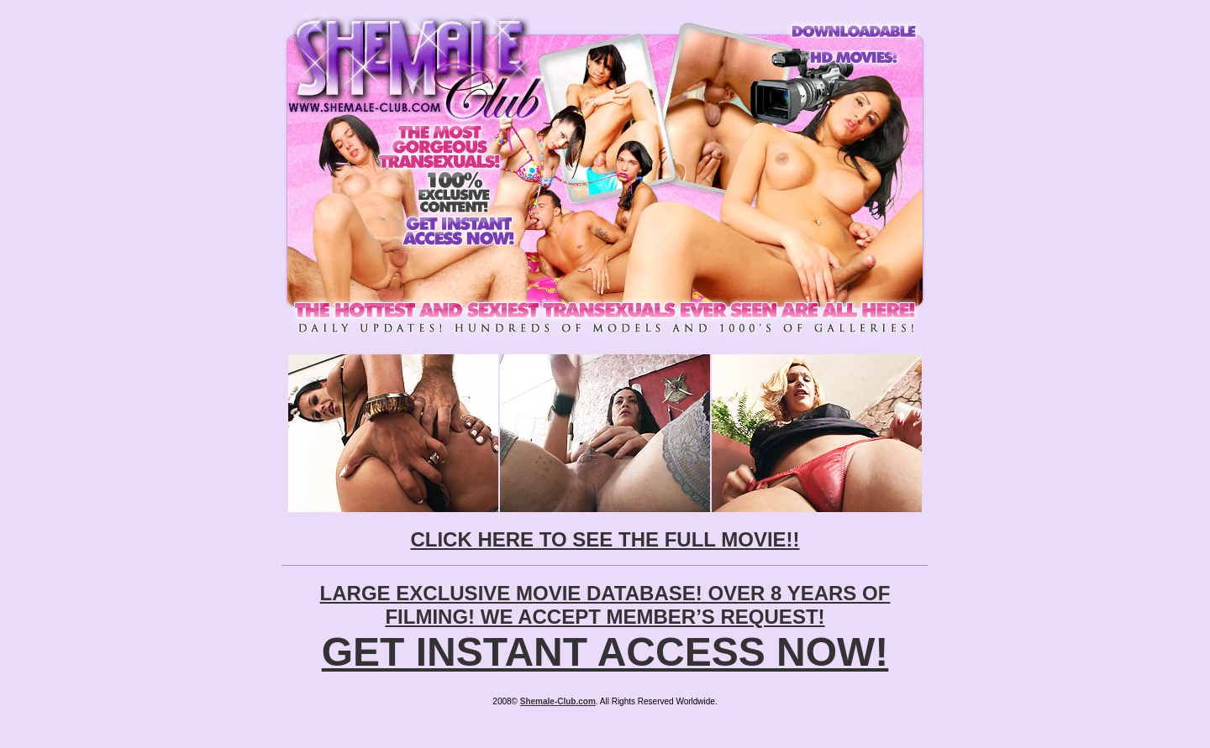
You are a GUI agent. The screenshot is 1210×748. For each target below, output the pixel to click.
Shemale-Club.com (558, 701)
